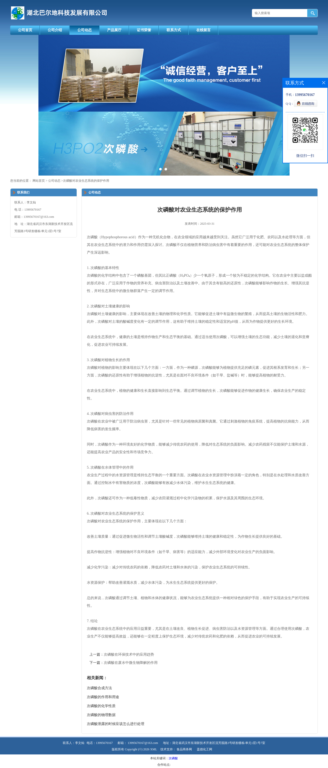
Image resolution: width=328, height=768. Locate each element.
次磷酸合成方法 (99, 688)
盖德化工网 (204, 749)
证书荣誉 (144, 30)
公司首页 (25, 30)
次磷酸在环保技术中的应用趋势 (129, 654)
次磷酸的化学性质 (101, 706)
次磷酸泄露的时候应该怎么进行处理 (115, 724)
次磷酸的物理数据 (101, 715)
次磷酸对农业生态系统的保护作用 (86, 180)
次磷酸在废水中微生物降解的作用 (131, 663)
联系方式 (174, 30)
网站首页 (39, 180)
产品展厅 (114, 30)
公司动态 (84, 30)
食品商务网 (184, 749)
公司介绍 (55, 30)
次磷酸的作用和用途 (103, 697)
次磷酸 (173, 758)
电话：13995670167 (100, 743)
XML (153, 749)
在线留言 (203, 30)
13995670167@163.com (143, 743)
